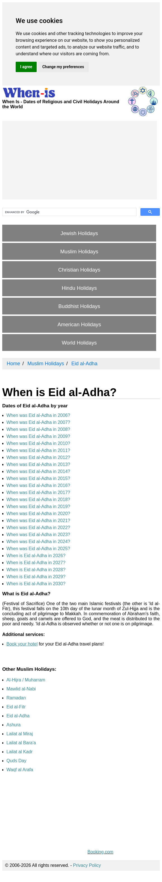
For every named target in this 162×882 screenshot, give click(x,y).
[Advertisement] (79, 160)
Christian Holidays (79, 270)
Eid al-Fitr (15, 706)
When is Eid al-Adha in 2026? (35, 555)
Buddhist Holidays (79, 306)
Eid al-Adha (18, 715)
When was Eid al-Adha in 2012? (38, 457)
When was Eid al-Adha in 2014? (38, 471)
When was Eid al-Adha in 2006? (38, 415)
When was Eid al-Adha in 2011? (38, 450)
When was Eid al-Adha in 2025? (38, 548)
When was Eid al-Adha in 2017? (38, 492)
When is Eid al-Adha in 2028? (35, 569)
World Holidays (79, 343)
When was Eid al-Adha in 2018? (38, 499)
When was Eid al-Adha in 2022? (38, 527)
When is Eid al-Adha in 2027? (35, 562)
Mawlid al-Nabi (21, 688)
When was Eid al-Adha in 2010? (38, 443)
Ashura (13, 724)
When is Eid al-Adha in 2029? (35, 576)
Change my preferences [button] (63, 67)
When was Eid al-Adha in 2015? (38, 478)
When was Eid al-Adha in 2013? (38, 464)
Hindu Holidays (79, 288)
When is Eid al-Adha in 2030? (35, 583)
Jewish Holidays (79, 233)
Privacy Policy (87, 865)
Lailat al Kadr (19, 751)
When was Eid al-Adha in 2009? (38, 436)
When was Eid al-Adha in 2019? (38, 506)
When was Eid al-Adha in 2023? (38, 534)
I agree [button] (26, 67)
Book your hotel (21, 644)
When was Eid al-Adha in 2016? (38, 485)
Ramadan (16, 697)
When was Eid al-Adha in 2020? (38, 513)
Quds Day (16, 760)
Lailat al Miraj (19, 733)
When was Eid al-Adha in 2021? (38, 520)
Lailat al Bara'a (21, 742)
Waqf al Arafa (19, 769)
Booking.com (100, 851)
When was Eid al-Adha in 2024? (38, 541)
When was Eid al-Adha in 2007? (38, 422)
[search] (69, 212)
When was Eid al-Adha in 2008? (38, 429)
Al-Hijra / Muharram (25, 679)
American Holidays (79, 324)
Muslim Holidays (79, 251)
